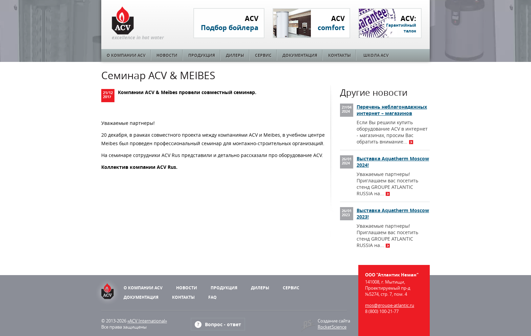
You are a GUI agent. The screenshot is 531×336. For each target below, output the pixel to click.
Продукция (201, 55)
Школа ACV (376, 55)
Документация (299, 55)
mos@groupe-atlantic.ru (389, 305)
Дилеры (235, 55)
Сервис (263, 55)
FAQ (212, 297)
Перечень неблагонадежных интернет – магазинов (392, 110)
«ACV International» (147, 321)
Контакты (339, 55)
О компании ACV (126, 55)
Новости (166, 55)
